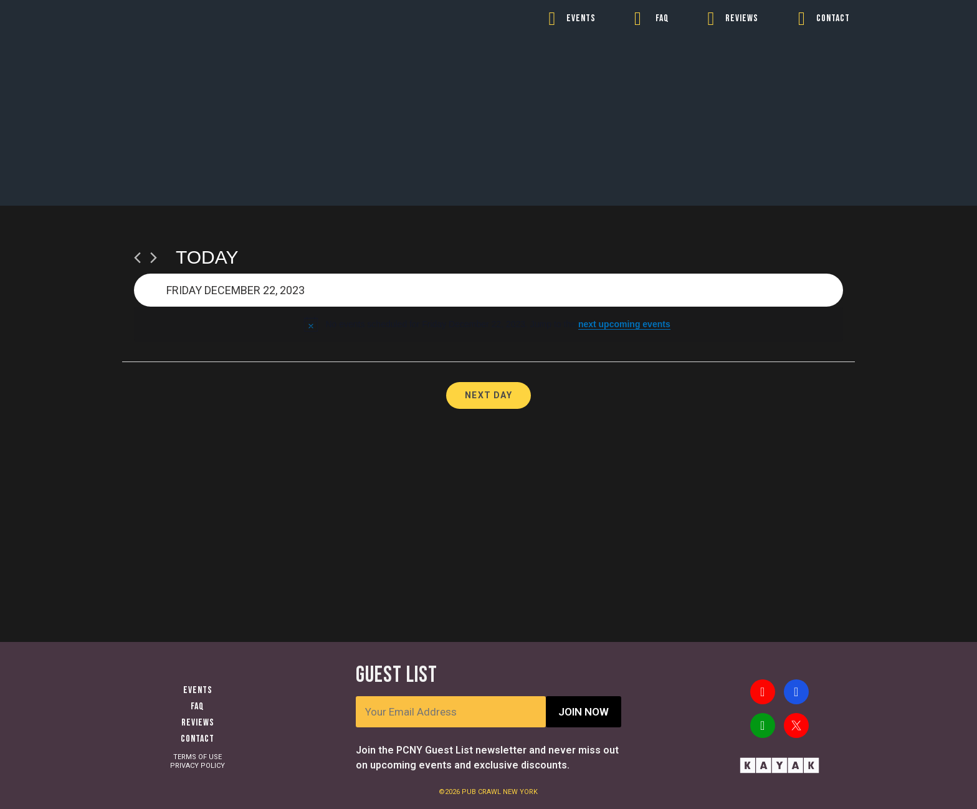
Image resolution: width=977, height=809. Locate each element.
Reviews (197, 723)
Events (197, 690)
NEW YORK (520, 792)
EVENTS (581, 18)
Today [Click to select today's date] (207, 257)
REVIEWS (741, 18)
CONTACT (833, 18)
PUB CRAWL (482, 792)
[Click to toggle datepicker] (488, 290)
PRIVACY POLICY (197, 766)
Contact (197, 739)
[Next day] (153, 258)
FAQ (662, 18)
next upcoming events (624, 324)
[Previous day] (137, 258)
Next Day (488, 395)
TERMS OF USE (197, 757)
